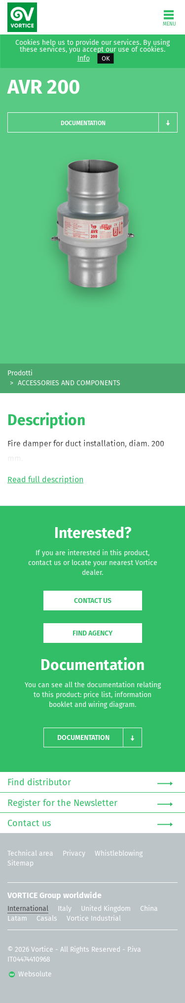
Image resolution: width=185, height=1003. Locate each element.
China (149, 908)
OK (106, 58)
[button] (92, 122)
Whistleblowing (119, 853)
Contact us (92, 601)
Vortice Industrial (94, 918)
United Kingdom (106, 908)
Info (83, 58)
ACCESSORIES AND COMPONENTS (69, 383)
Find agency (92, 633)
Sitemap (20, 863)
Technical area (30, 853)
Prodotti (20, 373)
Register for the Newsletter (90, 803)
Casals (47, 918)
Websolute (30, 974)
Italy (65, 908)
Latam (17, 918)
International (27, 908)
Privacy (74, 853)
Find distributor (90, 782)
